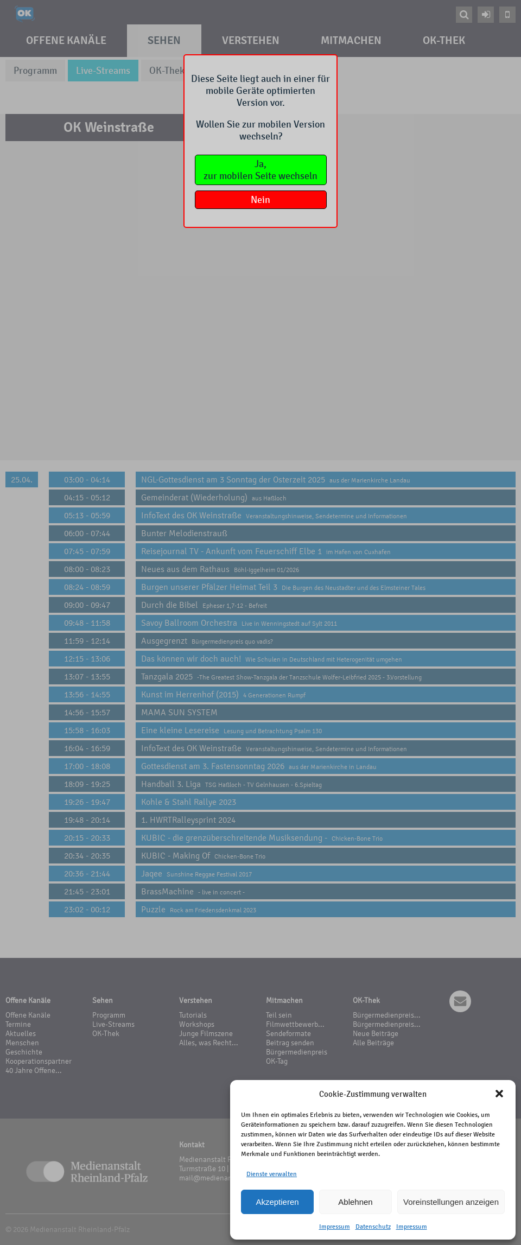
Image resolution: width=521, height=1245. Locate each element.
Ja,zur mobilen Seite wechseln (260, 170)
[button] (499, 1093)
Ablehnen (355, 1201)
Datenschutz (373, 1226)
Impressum (334, 1226)
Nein (260, 200)
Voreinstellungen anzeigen (451, 1201)
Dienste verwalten (271, 1174)
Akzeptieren (277, 1201)
